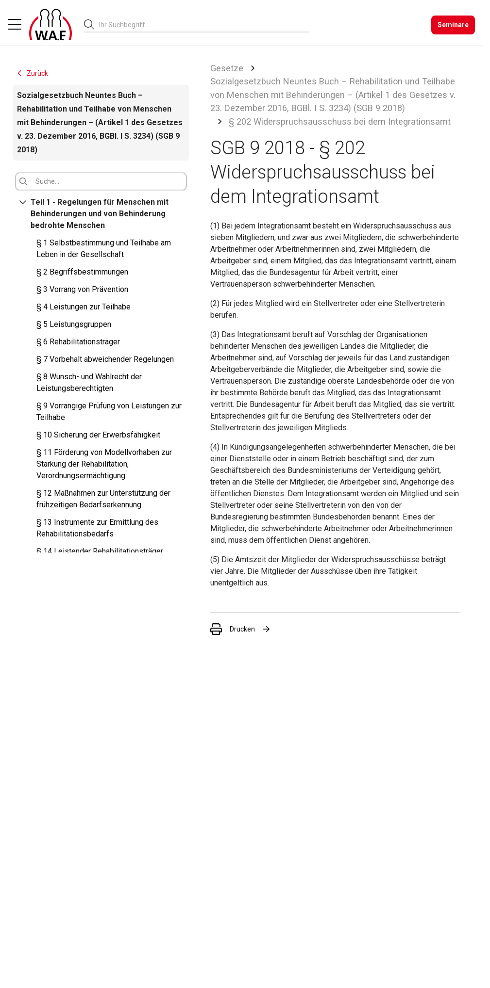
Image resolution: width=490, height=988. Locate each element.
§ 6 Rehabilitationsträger (78, 341)
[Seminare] (453, 25)
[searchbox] (200, 24)
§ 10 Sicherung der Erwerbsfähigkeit (98, 434)
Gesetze (226, 68)
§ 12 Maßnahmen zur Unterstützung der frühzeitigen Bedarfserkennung (103, 498)
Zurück (32, 73)
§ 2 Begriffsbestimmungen (82, 271)
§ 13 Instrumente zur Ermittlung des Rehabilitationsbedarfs (97, 528)
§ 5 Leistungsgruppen (73, 324)
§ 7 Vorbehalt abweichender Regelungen (105, 359)
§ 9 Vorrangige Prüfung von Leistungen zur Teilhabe (109, 411)
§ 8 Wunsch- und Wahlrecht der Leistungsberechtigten (89, 382)
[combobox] (204, 24)
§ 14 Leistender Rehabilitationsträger (99, 551)
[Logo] (50, 25)
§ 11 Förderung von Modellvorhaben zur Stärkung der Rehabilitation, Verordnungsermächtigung (104, 464)
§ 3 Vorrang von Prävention (82, 289)
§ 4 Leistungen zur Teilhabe (83, 306)
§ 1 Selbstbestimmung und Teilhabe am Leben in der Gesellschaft (103, 248)
